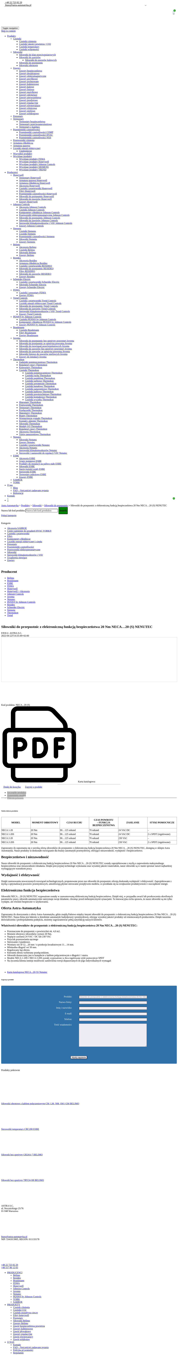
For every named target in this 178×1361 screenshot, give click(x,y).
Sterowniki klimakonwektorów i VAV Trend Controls (44, 311)
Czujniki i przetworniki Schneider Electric (39, 282)
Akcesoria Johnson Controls (32, 207)
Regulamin (18, 1357)
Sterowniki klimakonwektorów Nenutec (38, 450)
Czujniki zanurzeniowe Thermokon (42, 389)
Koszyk (174, 12)
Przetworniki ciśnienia (24, 140)
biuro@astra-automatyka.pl (18, 5)
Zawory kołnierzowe (29, 84)
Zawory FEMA (26, 295)
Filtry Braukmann (27, 332)
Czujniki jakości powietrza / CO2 (35, 44)
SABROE (17, 480)
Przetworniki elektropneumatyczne (23, 549)
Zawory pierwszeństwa (30, 97)
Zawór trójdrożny (21, 1344)
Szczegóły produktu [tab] (16, 792)
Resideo (17, 258)
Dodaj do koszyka (12, 787)
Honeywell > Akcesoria (18, 591)
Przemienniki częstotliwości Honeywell (38, 193)
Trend (10, 615)
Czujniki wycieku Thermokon (39, 399)
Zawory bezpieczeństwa (30, 71)
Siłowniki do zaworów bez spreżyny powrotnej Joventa (45, 349)
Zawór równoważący (23, 1341)
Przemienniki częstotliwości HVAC (36, 135)
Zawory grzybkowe (28, 79)
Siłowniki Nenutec (28, 439)
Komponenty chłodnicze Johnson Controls (39, 212)
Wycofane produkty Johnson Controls (37, 164)
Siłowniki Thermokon (29, 423)
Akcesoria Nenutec (28, 447)
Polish (141, 5)
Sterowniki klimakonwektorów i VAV (25, 555)
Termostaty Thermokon (30, 407)
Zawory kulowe (26, 87)
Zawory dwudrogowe (29, 73)
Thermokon (18, 359)
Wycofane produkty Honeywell (34, 161)
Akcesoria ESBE (27, 458)
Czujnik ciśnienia (21, 1312)
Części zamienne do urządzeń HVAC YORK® (29, 531)
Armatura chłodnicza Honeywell (34, 183)
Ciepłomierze (25, 151)
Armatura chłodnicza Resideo (33, 263)
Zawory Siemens (27, 242)
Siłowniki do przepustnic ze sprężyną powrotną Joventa (45, 343)
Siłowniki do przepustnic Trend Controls (38, 306)
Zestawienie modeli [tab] (16, 795)
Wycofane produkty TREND (32, 169)
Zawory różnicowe (28, 108)
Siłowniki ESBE (27, 466)
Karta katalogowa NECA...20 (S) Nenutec (27, 972)
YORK (16, 482)
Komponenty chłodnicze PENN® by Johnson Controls (45, 322)
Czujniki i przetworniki (18, 533)
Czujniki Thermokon (29, 370)
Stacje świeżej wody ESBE (32, 469)
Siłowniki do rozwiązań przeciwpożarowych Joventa (44, 346)
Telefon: (68, 1019)
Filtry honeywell (21, 1320)
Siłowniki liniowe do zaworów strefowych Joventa (43, 354)
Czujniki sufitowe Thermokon (39, 381)
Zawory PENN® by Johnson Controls (37, 324)
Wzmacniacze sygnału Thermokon (35, 418)
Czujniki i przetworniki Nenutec (34, 445)
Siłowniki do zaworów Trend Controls (37, 308)
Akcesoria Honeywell (29, 185)
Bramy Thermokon (28, 415)
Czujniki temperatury (29, 46)
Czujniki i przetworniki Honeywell (35, 188)
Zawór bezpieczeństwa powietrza (29, 1330)
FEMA (16, 290)
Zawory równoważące (29, 105)
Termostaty (18, 119)
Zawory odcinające (28, 95)
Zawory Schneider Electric (31, 287)
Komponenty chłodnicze (19, 539)
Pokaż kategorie (9, 515)
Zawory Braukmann (28, 335)
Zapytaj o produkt (33, 787)
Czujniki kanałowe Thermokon (40, 386)
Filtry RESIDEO (27, 271)
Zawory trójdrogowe (29, 113)
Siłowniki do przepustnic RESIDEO (36, 268)
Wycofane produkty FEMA (32, 159)
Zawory (17, 68)
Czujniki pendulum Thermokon (40, 378)
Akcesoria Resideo (28, 260)
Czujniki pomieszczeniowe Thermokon (43, 373)
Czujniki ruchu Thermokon (38, 375)
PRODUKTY (13, 1309)
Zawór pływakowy (22, 1336)
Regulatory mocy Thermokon (33, 365)
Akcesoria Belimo (27, 247)
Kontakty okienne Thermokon (33, 421)
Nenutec (17, 437)
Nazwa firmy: (65, 1002)
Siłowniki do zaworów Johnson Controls (38, 220)
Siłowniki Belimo (27, 252)
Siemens (17, 228)
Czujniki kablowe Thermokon (39, 391)
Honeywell (18, 175)
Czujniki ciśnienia (27, 41)
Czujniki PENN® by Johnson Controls (37, 319)
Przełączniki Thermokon (30, 410)
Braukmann (18, 327)
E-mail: (68, 1013)
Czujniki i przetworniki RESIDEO (35, 266)
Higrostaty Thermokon (30, 402)
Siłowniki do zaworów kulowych (41, 60)
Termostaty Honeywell (30, 177)
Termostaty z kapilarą (29, 127)
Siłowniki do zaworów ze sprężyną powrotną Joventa (44, 351)
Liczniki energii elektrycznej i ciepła (24, 541)
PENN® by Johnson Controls (27, 316)
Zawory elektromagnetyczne (32, 76)
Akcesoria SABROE (17, 528)
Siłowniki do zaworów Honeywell (35, 199)
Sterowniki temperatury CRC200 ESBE (20, 1133)
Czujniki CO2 (19, 1314)
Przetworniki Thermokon (31, 405)
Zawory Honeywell (28, 201)
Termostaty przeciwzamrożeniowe (35, 124)
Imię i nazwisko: (64, 1008)
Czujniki (17, 38)
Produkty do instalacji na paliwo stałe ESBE (40, 463)
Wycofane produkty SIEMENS (34, 167)
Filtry (10, 536)
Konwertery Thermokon (30, 367)
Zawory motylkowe (28, 92)
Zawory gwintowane (29, 81)
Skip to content (8, 31)
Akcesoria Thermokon (29, 431)
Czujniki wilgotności (29, 49)
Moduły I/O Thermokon (30, 426)
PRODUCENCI (14, 1277)
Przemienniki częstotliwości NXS (35, 137)
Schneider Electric (22, 279)
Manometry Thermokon (30, 413)
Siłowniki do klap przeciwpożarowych (37, 54)
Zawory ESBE (26, 477)
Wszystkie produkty (22, 153)
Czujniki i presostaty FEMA (32, 292)
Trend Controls (20, 298)
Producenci (12, 172)
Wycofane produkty (22, 156)
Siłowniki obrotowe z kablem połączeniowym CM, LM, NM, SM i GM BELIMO (40, 1108)
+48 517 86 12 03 (9, 1272)
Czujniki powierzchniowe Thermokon (43, 394)
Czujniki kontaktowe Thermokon (41, 397)
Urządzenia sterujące (17, 557)
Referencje (18, 493)
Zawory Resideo (27, 276)
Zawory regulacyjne (28, 103)
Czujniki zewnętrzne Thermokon (40, 383)
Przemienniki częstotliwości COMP (36, 132)
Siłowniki (17, 52)
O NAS (10, 1346)
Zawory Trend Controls (30, 314)
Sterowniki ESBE (27, 471)
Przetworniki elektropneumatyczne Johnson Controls (44, 215)
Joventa (16, 338)
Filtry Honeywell (27, 191)
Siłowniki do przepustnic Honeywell (36, 196)
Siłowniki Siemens (28, 239)
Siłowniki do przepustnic (31, 62)
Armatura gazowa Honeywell (33, 180)
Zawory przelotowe (28, 100)
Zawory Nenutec (27, 442)
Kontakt (11, 496)
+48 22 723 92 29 (13, 2)
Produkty (11, 36)
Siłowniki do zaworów (30, 57)
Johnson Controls (21, 204)
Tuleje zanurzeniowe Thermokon (35, 434)
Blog (15, 488)
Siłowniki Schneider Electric (32, 284)
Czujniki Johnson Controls (31, 210)
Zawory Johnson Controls (31, 226)
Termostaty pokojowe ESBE (32, 474)
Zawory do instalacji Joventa (32, 357)
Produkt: (68, 996)
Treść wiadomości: (63, 1025)
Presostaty (18, 116)
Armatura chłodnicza (23, 143)
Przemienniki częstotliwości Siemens (36, 236)
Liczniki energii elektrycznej (26, 148)
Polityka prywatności (23, 1354)
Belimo (16, 244)
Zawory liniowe (26, 89)
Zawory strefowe (27, 111)
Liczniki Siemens (27, 234)
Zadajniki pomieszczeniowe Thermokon (38, 362)
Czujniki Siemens (27, 231)
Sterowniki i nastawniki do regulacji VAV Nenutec (43, 453)
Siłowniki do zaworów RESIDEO (35, 274)
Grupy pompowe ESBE (30, 461)
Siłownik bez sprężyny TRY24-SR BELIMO (22, 1184)
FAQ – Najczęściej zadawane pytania (31, 490)
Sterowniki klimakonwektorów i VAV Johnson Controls (45, 223)
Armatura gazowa (21, 145)
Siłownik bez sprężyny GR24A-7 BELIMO (22, 1159)
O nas (10, 485)
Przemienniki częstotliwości (26, 129)
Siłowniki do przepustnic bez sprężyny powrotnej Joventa (46, 341)
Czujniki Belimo (27, 250)
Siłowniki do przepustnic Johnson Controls (39, 218)
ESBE (16, 455)
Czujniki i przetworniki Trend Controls (37, 300)
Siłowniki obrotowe (28, 65)
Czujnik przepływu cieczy (25, 1317)
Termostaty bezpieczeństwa (32, 121)
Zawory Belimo (26, 255)
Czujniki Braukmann (29, 330)
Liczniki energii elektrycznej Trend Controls (40, 303)
